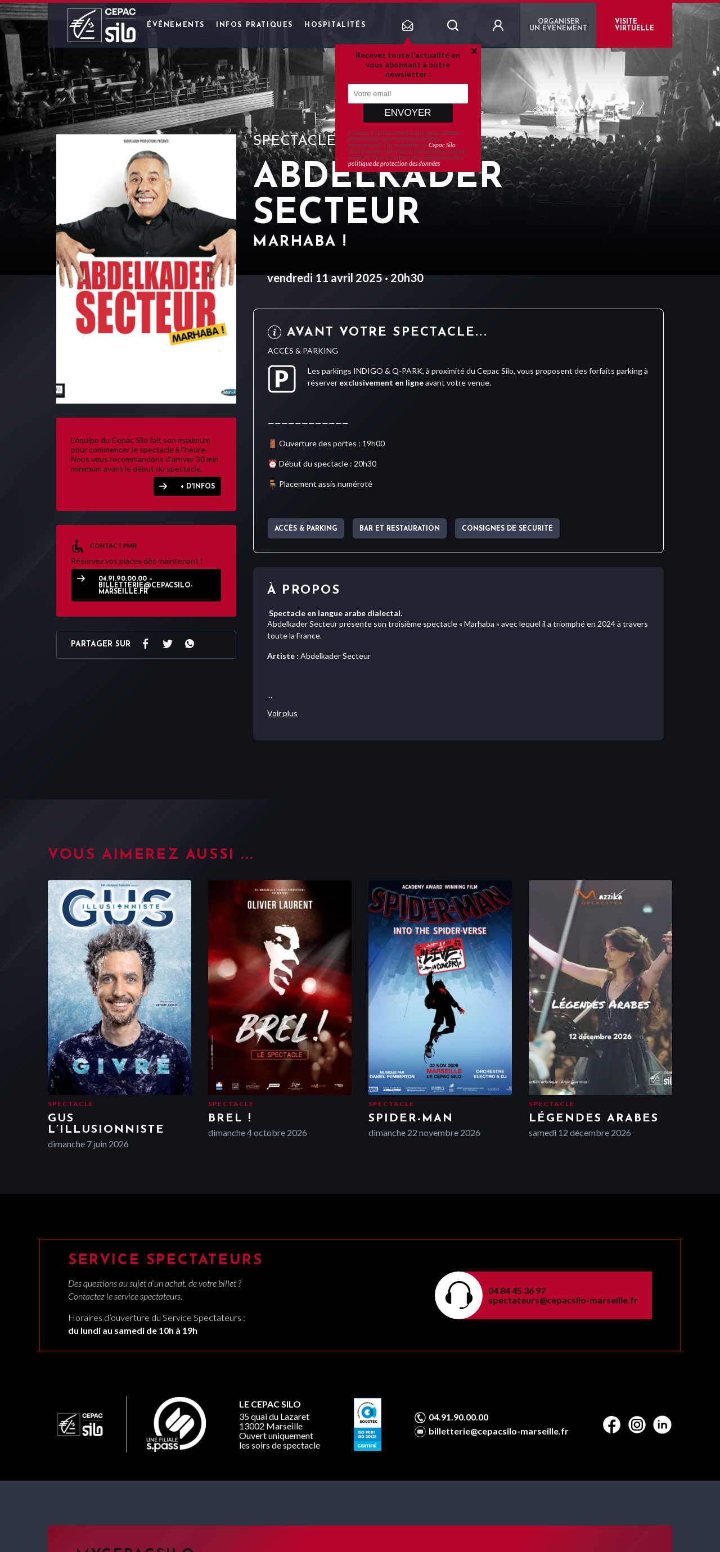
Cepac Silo (442, 144)
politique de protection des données (394, 163)
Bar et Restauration (399, 529)
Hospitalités (335, 25)
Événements (176, 25)
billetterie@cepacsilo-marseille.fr (499, 1431)
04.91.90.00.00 (458, 1417)
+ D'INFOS (198, 486)
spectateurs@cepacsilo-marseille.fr (563, 1300)
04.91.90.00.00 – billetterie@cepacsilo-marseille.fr (145, 585)
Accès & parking (306, 529)
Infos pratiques (254, 25)
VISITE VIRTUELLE (634, 25)
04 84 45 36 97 (517, 1290)
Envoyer (407, 112)
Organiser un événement (558, 25)
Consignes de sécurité (507, 529)
